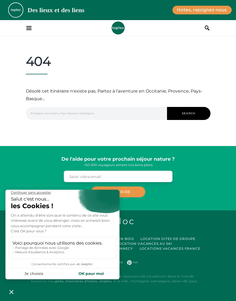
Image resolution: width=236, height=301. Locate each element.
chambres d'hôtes (81, 281)
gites (59, 281)
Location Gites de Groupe (168, 239)
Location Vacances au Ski (144, 244)
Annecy (125, 248)
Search (189, 113)
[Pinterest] (132, 262)
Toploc (118, 28)
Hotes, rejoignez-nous (202, 9)
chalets (105, 281)
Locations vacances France (170, 248)
